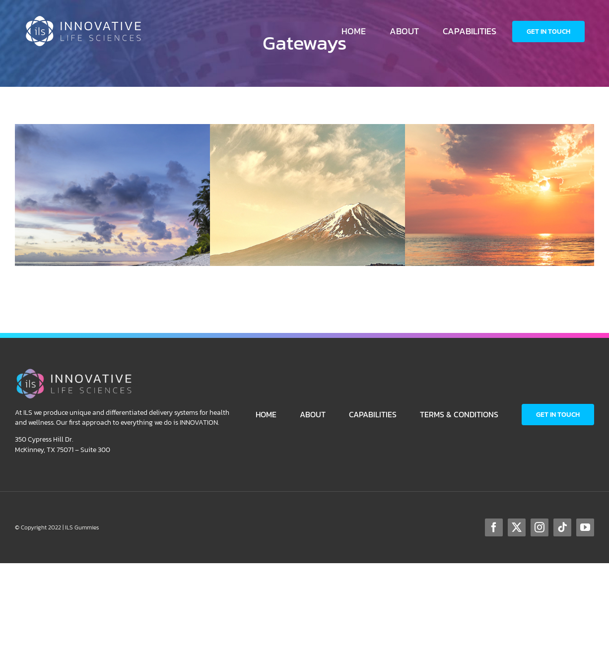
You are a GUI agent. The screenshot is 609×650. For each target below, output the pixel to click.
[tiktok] (562, 527)
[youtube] (585, 527)
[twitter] (517, 527)
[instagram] (539, 527)
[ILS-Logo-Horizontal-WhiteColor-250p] (86, 19)
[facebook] (494, 527)
